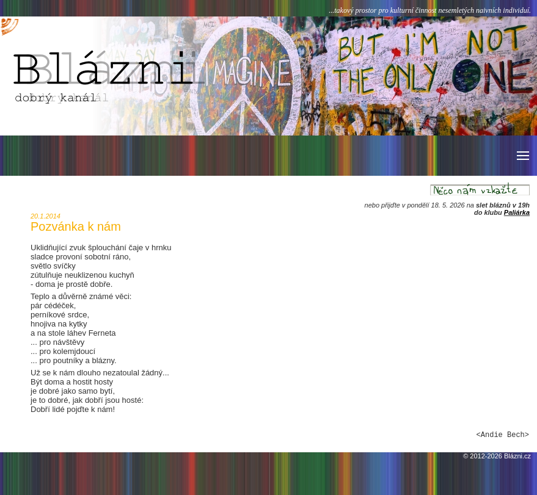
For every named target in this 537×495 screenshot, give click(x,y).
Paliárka (517, 212)
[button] (522, 155)
